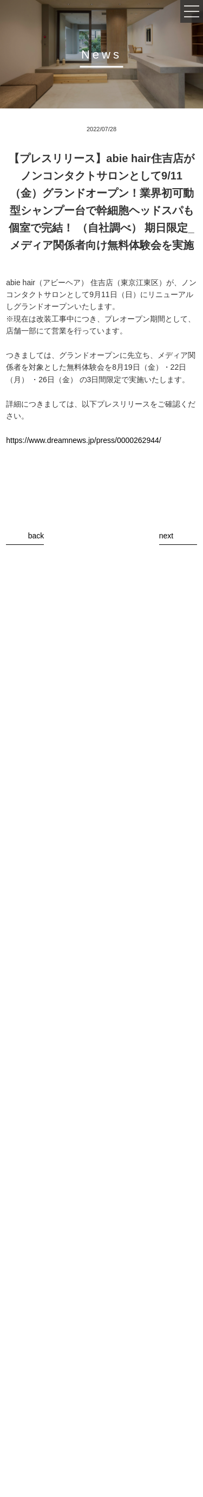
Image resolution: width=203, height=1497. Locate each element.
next (166, 535)
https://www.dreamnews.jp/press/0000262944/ (83, 440)
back (36, 535)
